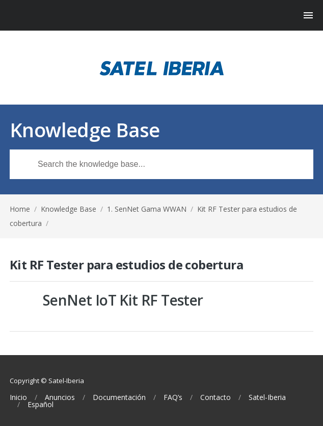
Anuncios (60, 397)
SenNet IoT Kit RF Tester (123, 300)
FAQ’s (173, 397)
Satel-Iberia (267, 397)
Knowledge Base (68, 209)
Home (20, 209)
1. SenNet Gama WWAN (146, 209)
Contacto (215, 397)
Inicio (18, 397)
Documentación (119, 397)
